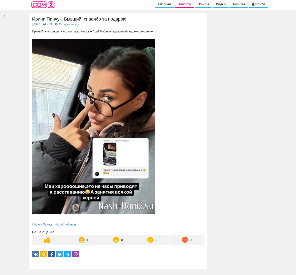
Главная (164, 4)
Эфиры (203, 4)
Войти (258, 4)
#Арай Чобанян (65, 224)
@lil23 (36, 24)
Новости (184, 4)
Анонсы (239, 4)
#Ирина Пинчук (42, 224)
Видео (221, 4)
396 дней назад (67, 24)
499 (47, 24)
